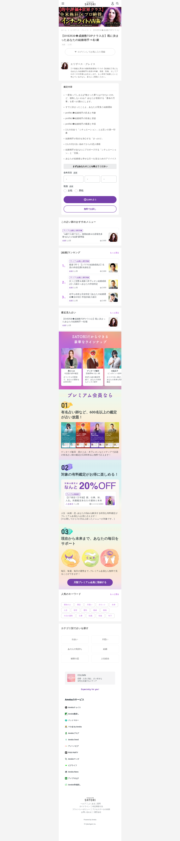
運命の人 (67, 605)
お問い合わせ (86, 812)
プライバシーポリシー (81, 809)
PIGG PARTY (72, 752)
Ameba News (73, 772)
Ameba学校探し (74, 785)
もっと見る (114, 253)
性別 (66, 186)
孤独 (105, 610)
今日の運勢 (68, 616)
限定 (79, 605)
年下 (110, 616)
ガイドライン (84, 806)
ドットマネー (73, 720)
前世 (75, 610)
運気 (85, 610)
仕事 (80, 616)
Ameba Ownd (73, 739)
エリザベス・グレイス (79, 30)
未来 (113, 605)
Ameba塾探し (73, 714)
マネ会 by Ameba (74, 727)
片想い (89, 605)
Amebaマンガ (73, 759)
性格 (100, 616)
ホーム (64, 30)
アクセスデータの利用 (101, 809)
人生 (65, 610)
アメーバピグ (73, 746)
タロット (102, 605)
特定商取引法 (97, 806)
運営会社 (97, 812)
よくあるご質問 (94, 804)
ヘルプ (83, 804)
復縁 (95, 610)
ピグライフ (72, 765)
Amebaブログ (73, 733)
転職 (90, 616)
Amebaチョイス (74, 707)
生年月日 (68, 172)
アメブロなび (73, 778)
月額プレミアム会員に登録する (90, 582)
